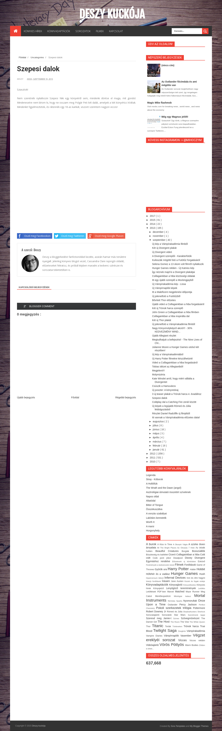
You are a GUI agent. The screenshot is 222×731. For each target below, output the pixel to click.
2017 (153, 216)
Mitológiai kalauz (184, 596)
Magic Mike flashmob (159, 102)
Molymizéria (158, 374)
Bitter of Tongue (154, 505)
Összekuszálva (154, 509)
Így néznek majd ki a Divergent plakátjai (173, 272)
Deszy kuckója (112, 14)
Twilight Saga (165, 630)
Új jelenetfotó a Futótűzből (166, 296)
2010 (153, 461)
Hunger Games (185, 573)
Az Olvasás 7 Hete (186, 548)
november (158, 236)
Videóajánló (153, 645)
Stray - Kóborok (154, 479)
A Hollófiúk (151, 483)
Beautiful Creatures (168, 551)
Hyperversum (152, 578)
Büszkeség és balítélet (157, 554)
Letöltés (201, 588)
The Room (175, 622)
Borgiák (187, 551)
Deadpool (179, 558)
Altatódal (150, 500)
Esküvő (201, 561)
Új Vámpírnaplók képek (164, 288)
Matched (180, 591)
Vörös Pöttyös (172, 644)
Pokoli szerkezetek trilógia (174, 608)
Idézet (161, 578)
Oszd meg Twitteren (69, 236)
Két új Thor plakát (161, 320)
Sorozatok (168, 615)
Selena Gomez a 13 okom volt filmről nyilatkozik (178, 264)
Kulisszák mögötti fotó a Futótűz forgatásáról (176, 260)
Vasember (186, 635)
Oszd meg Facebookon (33, 236)
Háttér (193, 569)
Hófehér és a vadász (158, 574)
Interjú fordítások (154, 581)
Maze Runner (193, 591)
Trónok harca (192, 626)
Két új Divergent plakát (164, 248)
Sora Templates (178, 726)
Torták (168, 626)
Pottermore (199, 608)
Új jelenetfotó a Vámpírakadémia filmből (173, 324)
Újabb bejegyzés (26, 397)
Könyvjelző (159, 588)
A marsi (150, 526)
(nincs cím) (167, 65)
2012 (153, 453)
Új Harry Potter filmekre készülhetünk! (172, 358)
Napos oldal (152, 496)
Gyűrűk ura (161, 569)
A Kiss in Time (165, 544)
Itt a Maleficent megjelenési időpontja (172, 292)
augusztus (158, 421)
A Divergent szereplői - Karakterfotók (172, 256)
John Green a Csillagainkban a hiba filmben (175, 312)
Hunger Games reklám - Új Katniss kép (173, 268)
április (156, 437)
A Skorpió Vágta (180, 544)
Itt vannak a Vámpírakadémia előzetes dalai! (176, 417)
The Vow (185, 622)
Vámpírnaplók (172, 635)
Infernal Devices (175, 577)
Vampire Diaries (155, 636)
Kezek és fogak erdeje (195, 581)
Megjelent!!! (158, 370)
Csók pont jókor (163, 558)
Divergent (200, 557)
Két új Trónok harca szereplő (167, 308)
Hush (202, 574)
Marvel (171, 591)
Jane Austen (178, 581)
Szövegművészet (191, 618)
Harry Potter (179, 569)
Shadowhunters (190, 612)
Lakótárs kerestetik (156, 517)
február (157, 445)
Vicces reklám (197, 640)
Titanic (158, 626)
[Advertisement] (80, 47)
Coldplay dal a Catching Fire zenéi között (174, 402)
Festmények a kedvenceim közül (160, 565)
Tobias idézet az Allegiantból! (167, 366)
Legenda (151, 475)
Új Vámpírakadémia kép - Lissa (169, 284)
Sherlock (201, 612)
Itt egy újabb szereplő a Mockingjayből (172, 280)
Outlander (173, 604)
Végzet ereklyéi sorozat (175, 637)
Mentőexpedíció (164, 596)
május (156, 433)
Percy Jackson (189, 604)
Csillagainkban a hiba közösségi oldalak (173, 276)
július (156, 425)
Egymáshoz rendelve (159, 561)
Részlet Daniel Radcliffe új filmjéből (171, 413)
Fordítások (190, 564)
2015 (153, 220)
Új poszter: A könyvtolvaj (165, 390)
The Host (164, 621)
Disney (190, 557)
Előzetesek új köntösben (185, 561)
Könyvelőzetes (190, 585)
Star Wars (181, 615)
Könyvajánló (176, 584)
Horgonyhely (153, 530)
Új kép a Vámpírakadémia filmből (170, 244)
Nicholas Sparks (175, 601)
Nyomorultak (190, 600)
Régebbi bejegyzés (125, 397)
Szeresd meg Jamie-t (159, 618)
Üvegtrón (182, 631)
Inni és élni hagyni (196, 578)
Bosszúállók (198, 551)
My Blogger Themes (199, 726)
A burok (151, 544)
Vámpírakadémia (196, 631)
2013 (153, 228)
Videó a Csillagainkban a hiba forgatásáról (175, 362)
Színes (177, 618)
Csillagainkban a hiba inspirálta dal (171, 316)
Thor (149, 626)
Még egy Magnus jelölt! (174, 116)
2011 (153, 457)
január (156, 449)
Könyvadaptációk (157, 584)
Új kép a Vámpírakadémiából (167, 354)
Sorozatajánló (154, 615)
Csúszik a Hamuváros (164, 386)
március (157, 441)
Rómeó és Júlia (175, 611)
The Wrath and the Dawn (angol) (163, 487)
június (156, 429)
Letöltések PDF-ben (156, 591)
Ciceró (172, 554)
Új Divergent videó (162, 252)
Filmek (179, 564)
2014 (153, 224)
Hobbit (201, 569)
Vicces (184, 640)
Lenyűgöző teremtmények (182, 588)
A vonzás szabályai (156, 513)
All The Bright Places (167, 548)
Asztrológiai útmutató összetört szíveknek (168, 492)
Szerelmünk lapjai (196, 615)
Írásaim (166, 581)
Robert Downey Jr (156, 611)
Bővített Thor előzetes (164, 300)
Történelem (177, 626)
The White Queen (197, 622)
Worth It (150, 522)
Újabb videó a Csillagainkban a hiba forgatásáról (178, 304)
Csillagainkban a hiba (188, 554)
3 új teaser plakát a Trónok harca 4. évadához (176, 394)
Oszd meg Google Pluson (105, 236)
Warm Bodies (192, 645)
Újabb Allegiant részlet (164, 335)
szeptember (159, 240)
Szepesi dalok (159, 398)
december (158, 232)
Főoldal (23, 57)
